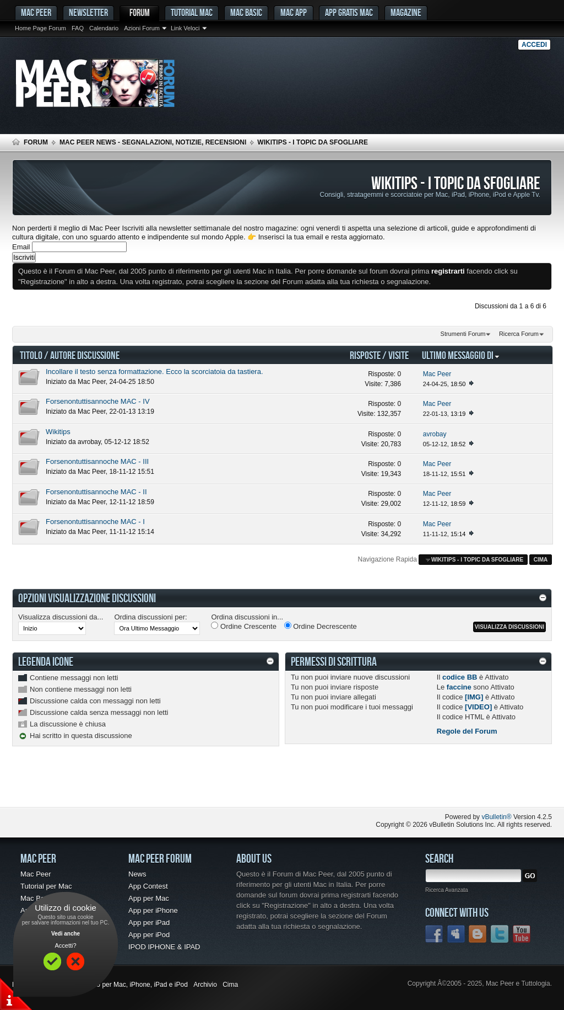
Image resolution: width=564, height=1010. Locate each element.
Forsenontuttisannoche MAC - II (96, 492)
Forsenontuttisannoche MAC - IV (98, 401)
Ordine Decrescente (320, 626)
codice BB (460, 677)
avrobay (89, 442)
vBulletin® (496, 817)
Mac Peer (92, 382)
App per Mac (148, 898)
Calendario (103, 28)
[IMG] (474, 697)
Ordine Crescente (243, 626)
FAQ (78, 28)
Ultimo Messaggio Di (461, 355)
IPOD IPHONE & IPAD (164, 947)
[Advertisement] (141, 784)
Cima (541, 560)
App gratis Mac (349, 12)
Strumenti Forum (463, 333)
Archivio (205, 984)
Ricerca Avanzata (446, 890)
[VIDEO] (478, 707)
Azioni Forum (142, 28)
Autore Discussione (85, 355)
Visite (398, 355)
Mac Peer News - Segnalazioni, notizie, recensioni (152, 142)
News (137, 874)
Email (21, 247)
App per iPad (149, 922)
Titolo (31, 355)
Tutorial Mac (192, 12)
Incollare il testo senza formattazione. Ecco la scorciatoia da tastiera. (154, 371)
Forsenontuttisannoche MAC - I (95, 521)
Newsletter (88, 12)
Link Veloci (185, 28)
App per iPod (149, 935)
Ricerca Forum (519, 333)
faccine (459, 687)
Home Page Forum (40, 28)
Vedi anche (65, 934)
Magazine (406, 12)
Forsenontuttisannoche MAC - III (97, 461)
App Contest (148, 886)
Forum (139, 12)
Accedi (534, 45)
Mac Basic (246, 12)
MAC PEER (36, 12)
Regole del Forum (467, 731)
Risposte (365, 355)
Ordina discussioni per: (150, 617)
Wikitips (58, 431)
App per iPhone (153, 910)
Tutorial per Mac (46, 886)
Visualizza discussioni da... (60, 617)
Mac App (293, 12)
